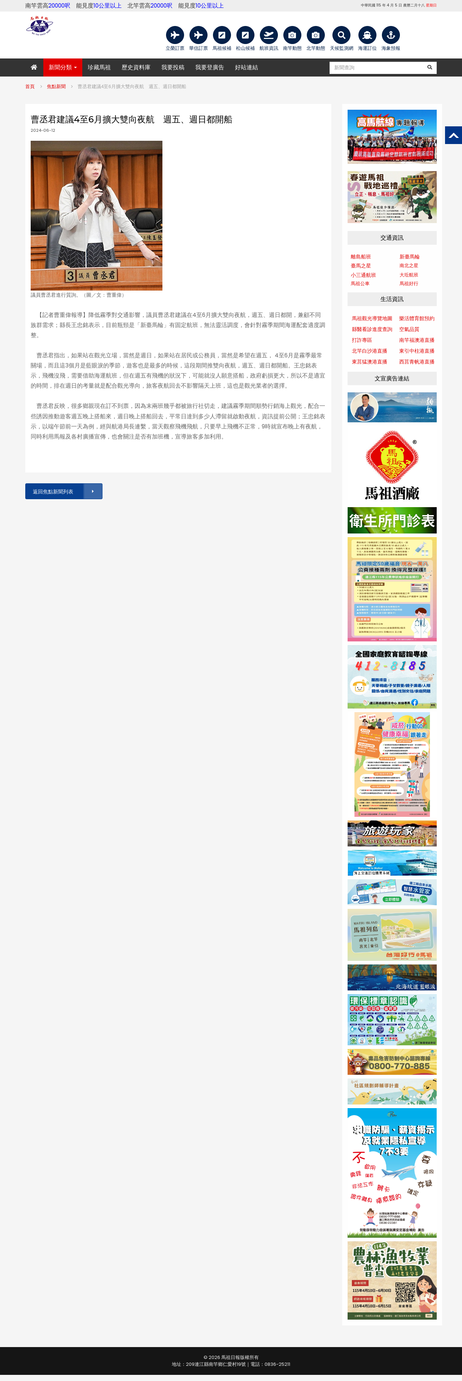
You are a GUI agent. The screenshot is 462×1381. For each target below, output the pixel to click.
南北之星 (409, 265)
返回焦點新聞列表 (67, 491)
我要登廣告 (209, 67)
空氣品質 (409, 329)
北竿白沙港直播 (369, 350)
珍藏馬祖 (99, 67)
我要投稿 (172, 67)
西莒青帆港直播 (417, 361)
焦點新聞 (56, 86)
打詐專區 (362, 340)
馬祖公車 (360, 283)
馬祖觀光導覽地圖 (372, 318)
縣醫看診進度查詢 (372, 329)
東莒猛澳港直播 (369, 361)
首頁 (30, 86)
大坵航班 (409, 274)
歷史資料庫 (136, 67)
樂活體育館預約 (417, 318)
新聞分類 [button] (63, 67)
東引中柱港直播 (417, 350)
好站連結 (246, 67)
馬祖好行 (409, 283)
